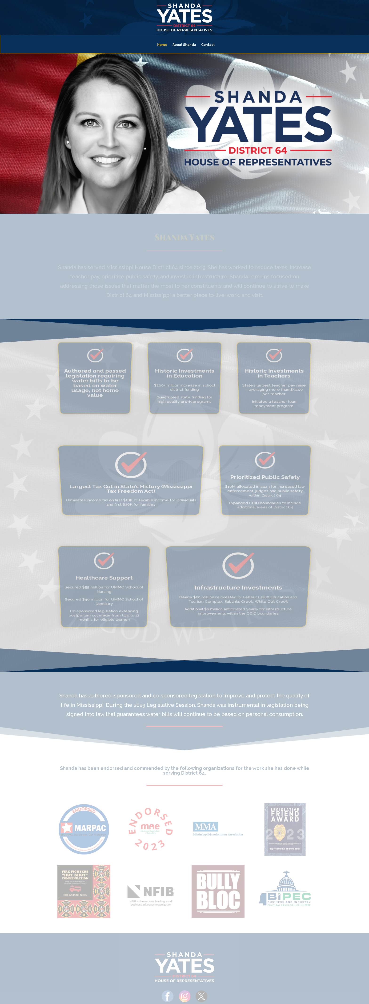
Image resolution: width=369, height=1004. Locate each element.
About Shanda (184, 45)
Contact (208, 45)
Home (162, 45)
